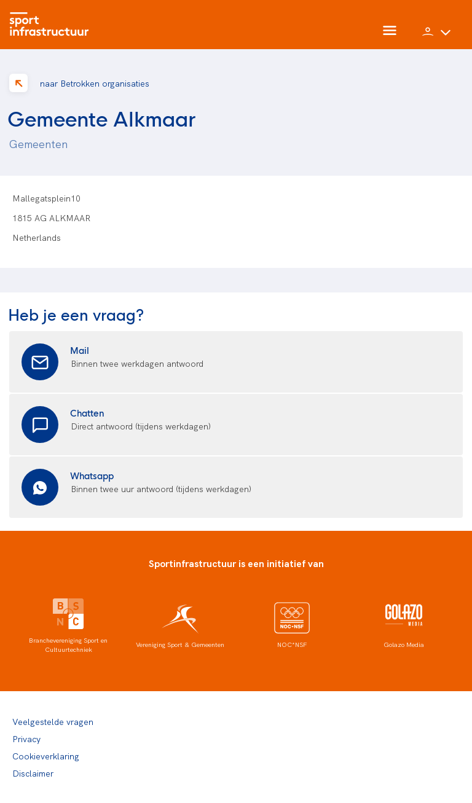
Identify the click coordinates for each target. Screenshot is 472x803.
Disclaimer (32, 773)
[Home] (52, 24)
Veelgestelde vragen (52, 721)
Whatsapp (92, 475)
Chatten (87, 412)
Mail (79, 349)
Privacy (26, 738)
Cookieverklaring (45, 756)
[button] (436, 37)
